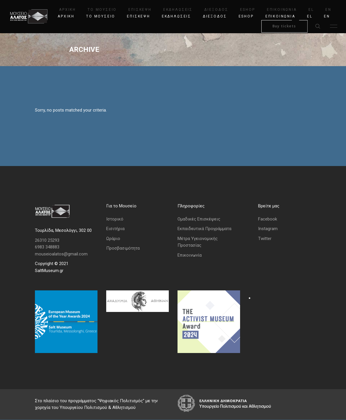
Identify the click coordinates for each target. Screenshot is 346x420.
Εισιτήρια (115, 229)
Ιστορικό (114, 219)
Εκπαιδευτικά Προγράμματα (204, 229)
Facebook (267, 219)
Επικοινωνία (190, 255)
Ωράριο (113, 238)
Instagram (268, 229)
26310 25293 (47, 240)
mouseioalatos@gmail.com (61, 254)
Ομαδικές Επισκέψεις (199, 219)
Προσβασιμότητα (123, 248)
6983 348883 (47, 247)
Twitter (265, 238)
